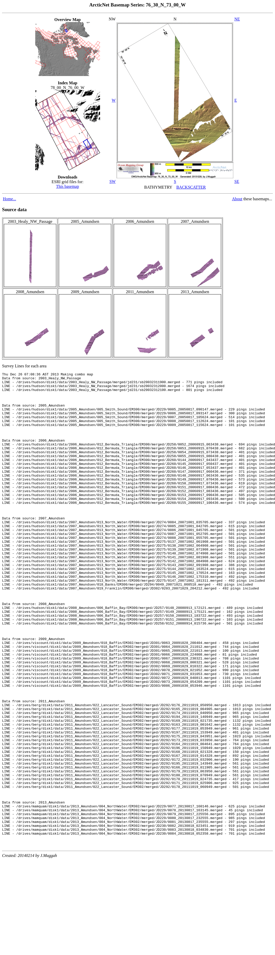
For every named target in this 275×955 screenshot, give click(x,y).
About (237, 199)
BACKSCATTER (191, 187)
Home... (9, 199)
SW (112, 181)
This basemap (67, 186)
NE (237, 19)
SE (236, 181)
